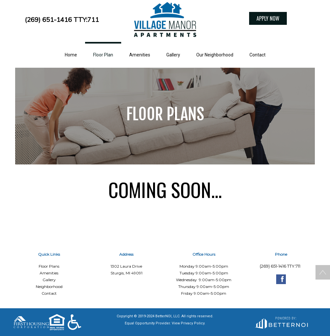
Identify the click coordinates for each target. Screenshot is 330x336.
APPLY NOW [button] (268, 18)
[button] (165, 21)
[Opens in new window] (281, 322)
